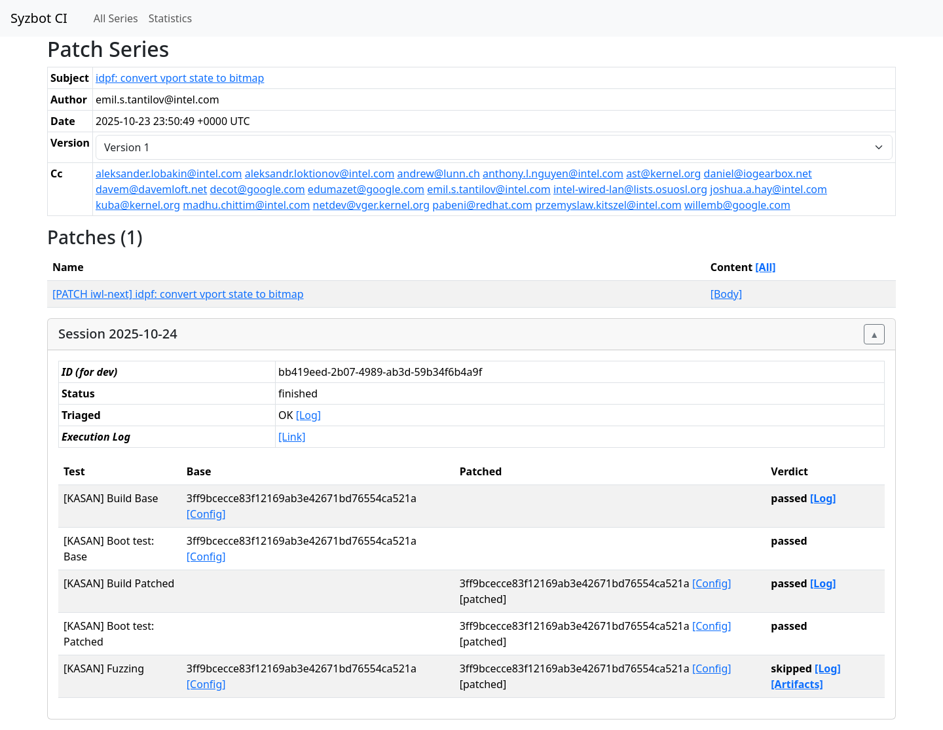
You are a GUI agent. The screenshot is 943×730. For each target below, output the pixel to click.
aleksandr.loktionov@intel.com (320, 173)
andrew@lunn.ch (439, 173)
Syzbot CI (38, 18)
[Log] (308, 415)
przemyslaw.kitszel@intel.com (608, 205)
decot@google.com (257, 189)
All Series (116, 18)
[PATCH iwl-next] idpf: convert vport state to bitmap (178, 294)
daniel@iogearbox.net (758, 173)
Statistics (170, 18)
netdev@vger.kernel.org (371, 205)
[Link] (291, 436)
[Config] (206, 514)
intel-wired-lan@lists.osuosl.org (630, 189)
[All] (765, 267)
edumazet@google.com (366, 189)
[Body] (727, 294)
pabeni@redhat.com (482, 205)
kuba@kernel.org (138, 205)
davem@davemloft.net (151, 189)
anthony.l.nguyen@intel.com (553, 173)
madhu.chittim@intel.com (246, 205)
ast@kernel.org (663, 173)
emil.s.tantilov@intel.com (489, 189)
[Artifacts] (797, 684)
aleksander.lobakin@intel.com (169, 173)
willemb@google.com (737, 205)
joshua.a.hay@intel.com (768, 189)
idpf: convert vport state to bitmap (180, 78)
